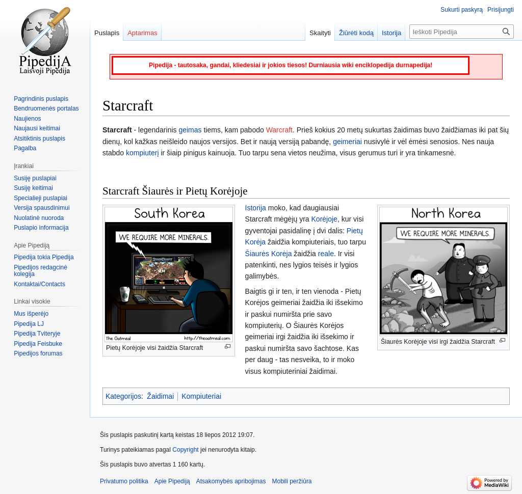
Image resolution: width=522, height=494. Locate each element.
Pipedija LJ (29, 323)
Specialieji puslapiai (40, 198)
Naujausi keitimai (37, 128)
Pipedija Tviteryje (37, 333)
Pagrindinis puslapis (41, 98)
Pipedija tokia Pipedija (43, 257)
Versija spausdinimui (41, 207)
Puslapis (106, 33)
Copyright (185, 449)
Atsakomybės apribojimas (231, 481)
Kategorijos (123, 396)
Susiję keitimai (33, 187)
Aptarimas (142, 33)
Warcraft (279, 130)
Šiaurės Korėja (268, 254)
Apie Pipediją (172, 481)
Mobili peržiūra (292, 481)
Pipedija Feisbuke (38, 343)
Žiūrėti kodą (356, 33)
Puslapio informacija (41, 227)
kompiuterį (142, 153)
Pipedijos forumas (38, 353)
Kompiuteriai (201, 396)
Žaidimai (160, 396)
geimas (189, 130)
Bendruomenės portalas (46, 108)
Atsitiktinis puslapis (39, 138)
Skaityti (320, 33)
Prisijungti (500, 9)
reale (326, 254)
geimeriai (347, 142)
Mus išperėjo (31, 313)
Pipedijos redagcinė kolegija (40, 271)
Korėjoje (324, 219)
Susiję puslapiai (35, 178)
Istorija (255, 208)
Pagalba (25, 148)
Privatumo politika (124, 481)
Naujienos (27, 118)
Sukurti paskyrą (461, 9)
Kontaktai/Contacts (39, 284)
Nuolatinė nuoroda (39, 218)
